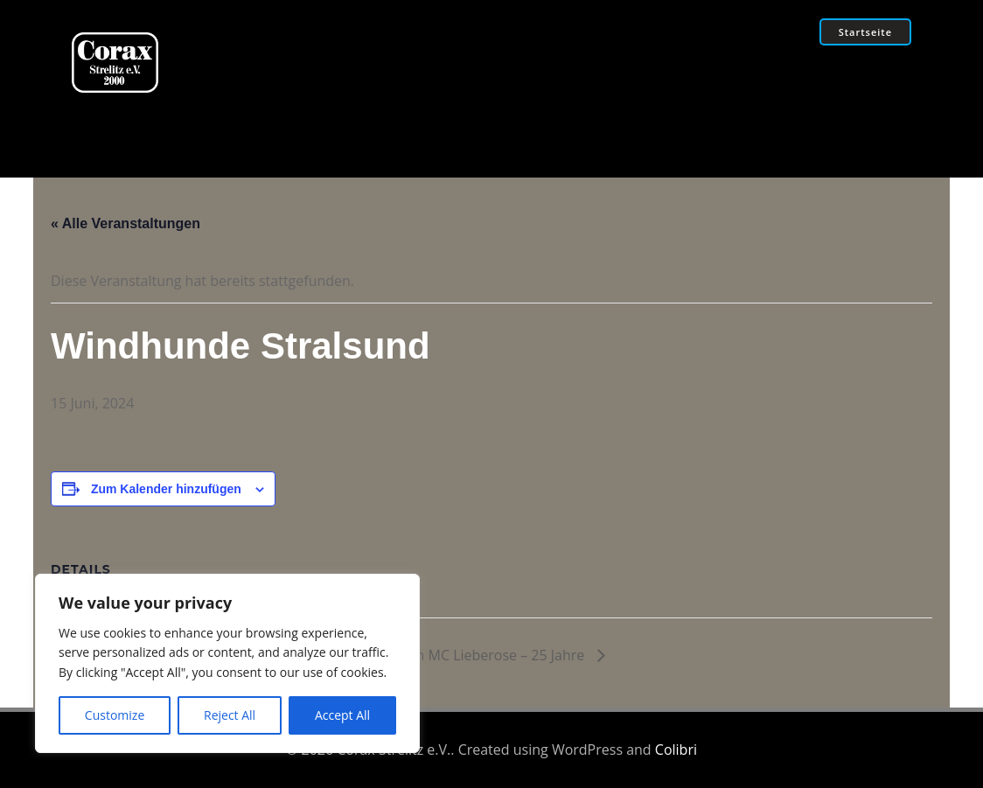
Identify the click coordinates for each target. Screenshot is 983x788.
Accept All (342, 715)
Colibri (676, 749)
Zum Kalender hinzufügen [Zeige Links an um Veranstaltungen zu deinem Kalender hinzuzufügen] (166, 489)
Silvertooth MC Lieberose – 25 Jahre (471, 655)
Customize (114, 715)
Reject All (229, 715)
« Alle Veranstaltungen (125, 223)
